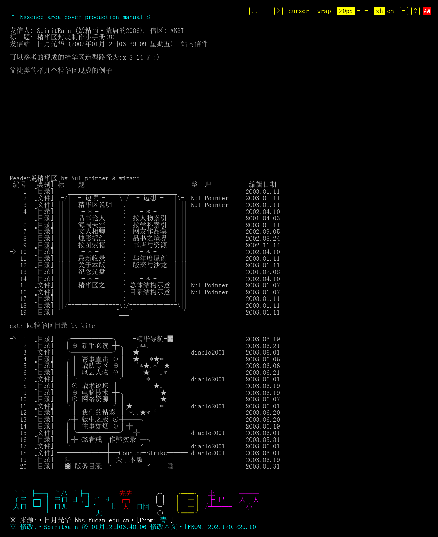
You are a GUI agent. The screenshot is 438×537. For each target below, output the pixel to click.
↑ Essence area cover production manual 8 (80, 16)
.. (255, 10)
